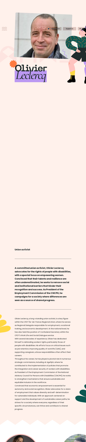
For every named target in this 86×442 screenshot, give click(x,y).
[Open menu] (4, 29)
